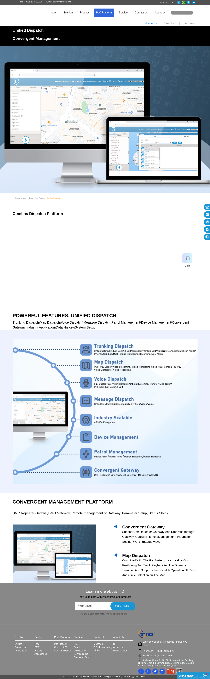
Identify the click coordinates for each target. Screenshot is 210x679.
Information (150, 23)
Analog (38, 650)
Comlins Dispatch (63, 650)
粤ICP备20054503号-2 (137, 677)
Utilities (18, 644)
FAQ (76, 644)
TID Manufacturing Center (103, 648)
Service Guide (81, 654)
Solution (68, 12)
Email (77, 647)
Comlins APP (61, 647)
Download (170, 23)
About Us (160, 12)
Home (31, 198)
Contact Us (141, 12)
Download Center (83, 657)
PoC (36, 644)
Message (98, 644)
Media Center (120, 650)
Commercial (21, 647)
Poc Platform (60, 644)
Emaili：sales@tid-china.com (157, 655)
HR (114, 644)
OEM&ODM (80, 650)
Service (123, 12)
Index (53, 12)
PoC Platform (104, 12)
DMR (37, 647)
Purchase (189, 23)
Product (84, 12)
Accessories (40, 654)
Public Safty (21, 650)
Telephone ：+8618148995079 (158, 651)
